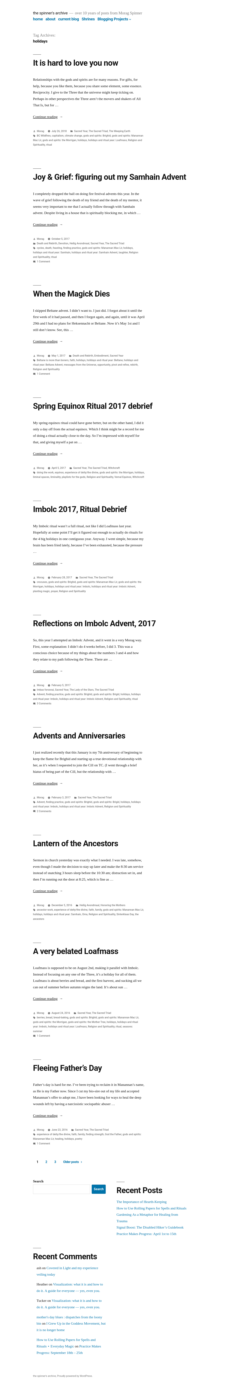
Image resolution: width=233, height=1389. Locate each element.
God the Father (113, 1134)
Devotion (63, 243)
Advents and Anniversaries (79, 735)
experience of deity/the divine (81, 472)
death (48, 247)
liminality (55, 477)
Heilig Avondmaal (79, 243)
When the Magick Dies (71, 293)
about (50, 19)
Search (38, 1181)
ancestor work (45, 909)
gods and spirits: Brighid (97, 135)
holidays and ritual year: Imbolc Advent (113, 586)
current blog (68, 19)
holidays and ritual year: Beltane (105, 360)
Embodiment (101, 355)
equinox (59, 472)
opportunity (103, 364)
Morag (40, 131)
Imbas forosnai (45, 689)
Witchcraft (114, 467)
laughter (123, 252)
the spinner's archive (50, 13)
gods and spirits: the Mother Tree (86, 1022)
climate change (73, 135)
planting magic (41, 591)
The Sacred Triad (98, 131)
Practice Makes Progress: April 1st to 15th (146, 1234)
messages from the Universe (80, 364)
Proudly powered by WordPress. (75, 1376)
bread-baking (61, 1017)
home (38, 19)
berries (41, 1017)
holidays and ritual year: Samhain (51, 252)
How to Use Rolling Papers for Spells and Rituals (151, 1208)
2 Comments (44, 811)
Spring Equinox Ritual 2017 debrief (92, 406)
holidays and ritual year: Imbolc (72, 586)
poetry (78, 1138)
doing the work (45, 472)
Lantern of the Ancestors (75, 843)
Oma (85, 914)
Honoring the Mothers (113, 905)
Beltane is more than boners (53, 360)
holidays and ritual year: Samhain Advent (94, 252)
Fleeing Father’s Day (67, 1068)
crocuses (42, 582)
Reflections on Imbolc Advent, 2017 (94, 623)
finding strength (95, 1134)
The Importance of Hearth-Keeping (141, 1202)
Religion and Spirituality (46, 369)
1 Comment (43, 261)
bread (49, 1017)
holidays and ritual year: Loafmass (107, 140)
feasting (57, 247)
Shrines (88, 19)
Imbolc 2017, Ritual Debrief (80, 509)
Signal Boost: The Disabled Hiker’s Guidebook (149, 1227)
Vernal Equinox (122, 477)
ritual (49, 144)
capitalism (58, 135)
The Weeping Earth (119, 131)
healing (59, 1138)
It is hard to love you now (75, 63)
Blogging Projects (112, 19)
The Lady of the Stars (82, 689)
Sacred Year (81, 131)
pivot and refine (120, 364)
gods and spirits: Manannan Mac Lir (102, 247)
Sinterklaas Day (125, 914)
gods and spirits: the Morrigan (59, 140)
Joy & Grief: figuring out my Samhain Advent (109, 177)
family (98, 909)
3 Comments (44, 703)
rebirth (134, 364)
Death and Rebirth (47, 243)
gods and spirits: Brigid (106, 694)
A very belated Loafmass (75, 951)
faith (72, 360)
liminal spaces (41, 477)
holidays (82, 140)
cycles (40, 247)
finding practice (72, 247)
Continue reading (48, 117)
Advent (41, 694)
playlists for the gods (73, 477)
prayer (54, 591)
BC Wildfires (44, 135)
